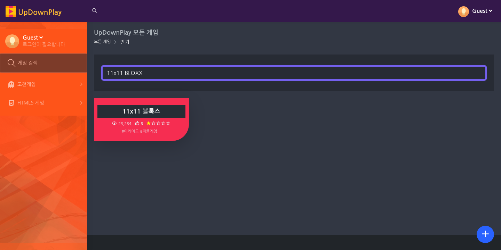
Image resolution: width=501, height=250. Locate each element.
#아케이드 (130, 131)
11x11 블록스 (141, 111)
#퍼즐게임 (148, 131)
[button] (45, 40)
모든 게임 (102, 42)
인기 (124, 42)
